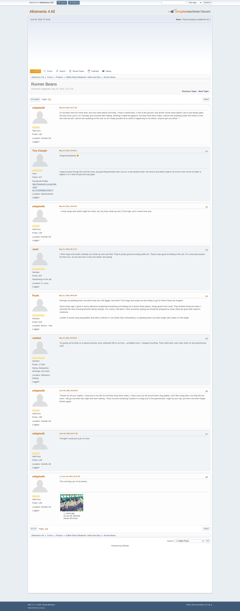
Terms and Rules (198, 605)
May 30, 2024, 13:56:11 (68, 151)
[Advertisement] (120, 46)
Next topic (203, 91)
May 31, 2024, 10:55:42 (68, 338)
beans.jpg (68, 513)
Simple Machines (48, 605)
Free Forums (40, 608)
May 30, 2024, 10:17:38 (68, 108)
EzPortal (125, 546)
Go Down (35, 99)
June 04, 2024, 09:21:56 (71, 476)
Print (206, 99)
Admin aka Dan (93, 77)
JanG (35, 249)
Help (188, 605)
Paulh (35, 295)
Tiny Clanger (39, 150)
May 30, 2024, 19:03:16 (68, 206)
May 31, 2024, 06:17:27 (68, 249)
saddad (36, 338)
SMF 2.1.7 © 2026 (34, 605)
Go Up (33, 529)
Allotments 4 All (42, 11)
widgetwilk (38, 107)
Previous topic (189, 91)
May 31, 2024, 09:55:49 (68, 295)
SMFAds (30, 608)
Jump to (170, 541)
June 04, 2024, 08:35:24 (68, 390)
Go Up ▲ (208, 605)
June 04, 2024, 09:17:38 (68, 433)
